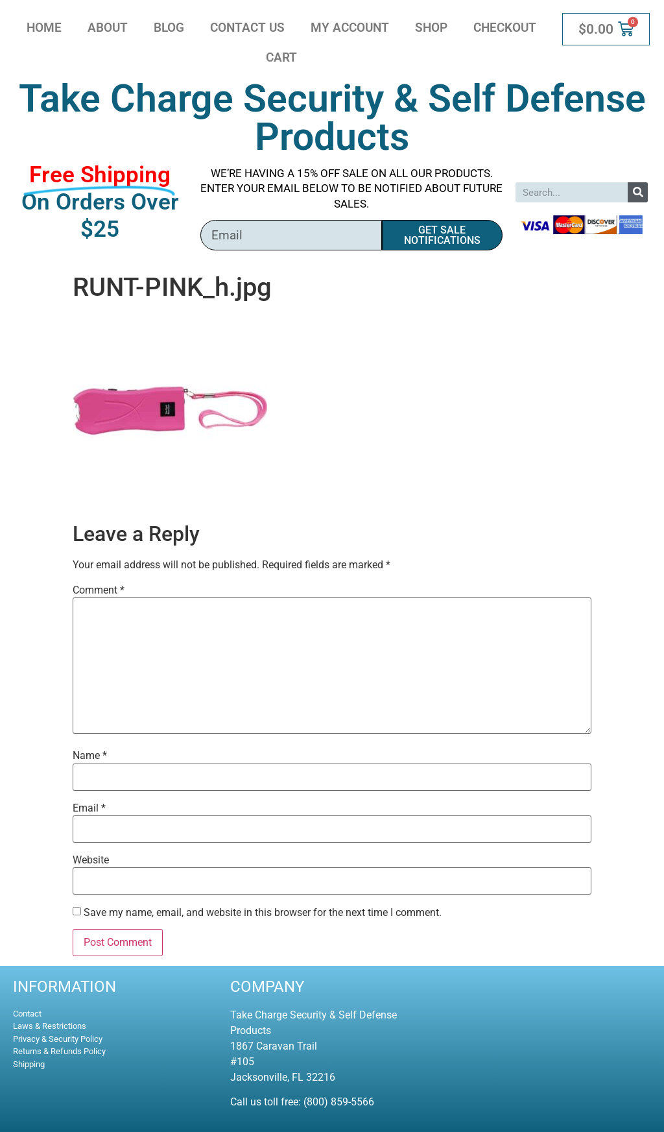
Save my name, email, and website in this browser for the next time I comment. (263, 913)
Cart (281, 57)
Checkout (504, 27)
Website (91, 860)
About (108, 27)
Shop (431, 27)
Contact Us (247, 27)
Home (44, 27)
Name (90, 756)
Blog (169, 27)
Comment (98, 590)
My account (350, 27)
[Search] (638, 192)
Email (89, 808)
